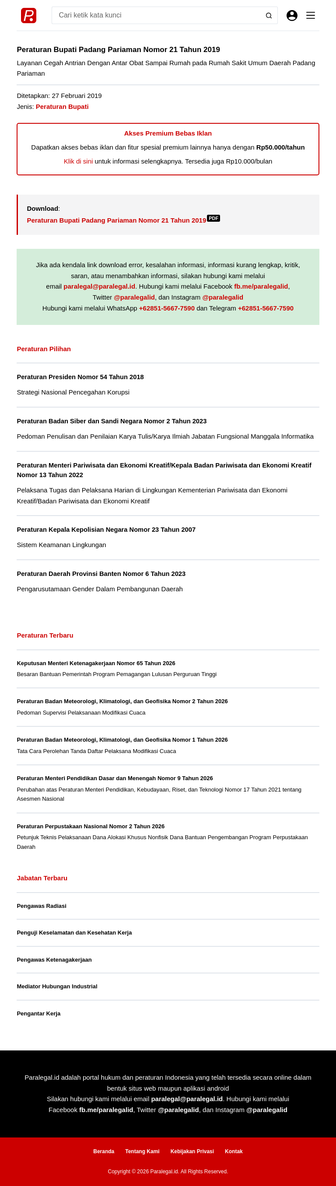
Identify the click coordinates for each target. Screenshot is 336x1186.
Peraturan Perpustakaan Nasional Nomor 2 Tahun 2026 (90, 826)
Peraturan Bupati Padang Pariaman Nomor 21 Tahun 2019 (123, 220)
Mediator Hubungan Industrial (57, 986)
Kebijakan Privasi (192, 1151)
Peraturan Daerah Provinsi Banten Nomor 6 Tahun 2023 (101, 573)
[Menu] (310, 15)
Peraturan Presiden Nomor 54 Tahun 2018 (80, 376)
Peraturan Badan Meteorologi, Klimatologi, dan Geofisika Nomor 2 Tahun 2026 (122, 701)
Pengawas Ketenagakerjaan (54, 959)
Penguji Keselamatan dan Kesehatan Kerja (74, 932)
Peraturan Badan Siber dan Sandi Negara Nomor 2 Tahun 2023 (111, 421)
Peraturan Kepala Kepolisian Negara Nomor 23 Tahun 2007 (106, 529)
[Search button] (269, 15)
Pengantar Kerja (38, 1013)
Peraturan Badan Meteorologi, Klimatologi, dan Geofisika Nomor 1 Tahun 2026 (122, 739)
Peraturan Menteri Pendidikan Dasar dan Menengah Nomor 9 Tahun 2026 (115, 778)
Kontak (234, 1151)
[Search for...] (156, 15)
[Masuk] (292, 15)
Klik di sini (78, 161)
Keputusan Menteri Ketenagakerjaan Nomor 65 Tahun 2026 (96, 663)
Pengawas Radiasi (41, 906)
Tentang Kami (142, 1151)
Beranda (103, 1151)
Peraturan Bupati (62, 106)
